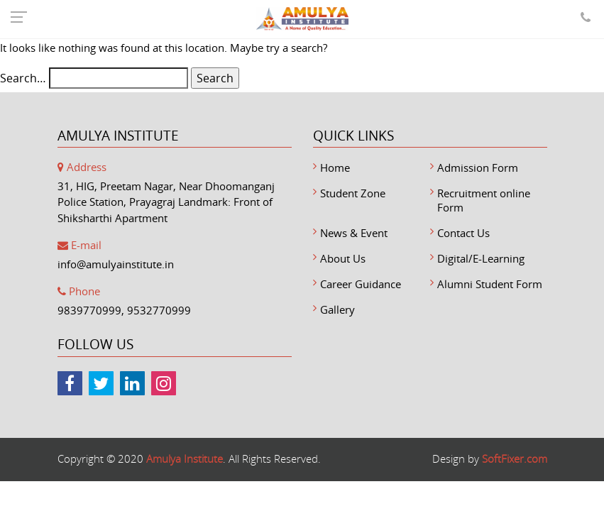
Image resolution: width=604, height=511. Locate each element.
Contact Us (463, 233)
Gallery (337, 309)
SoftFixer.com (514, 458)
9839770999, (90, 310)
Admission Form (477, 167)
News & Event (354, 233)
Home (335, 167)
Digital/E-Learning (481, 258)
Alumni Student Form (489, 284)
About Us (343, 258)
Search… (23, 78)
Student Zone (352, 193)
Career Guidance (360, 284)
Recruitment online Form (483, 200)
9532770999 (159, 310)
